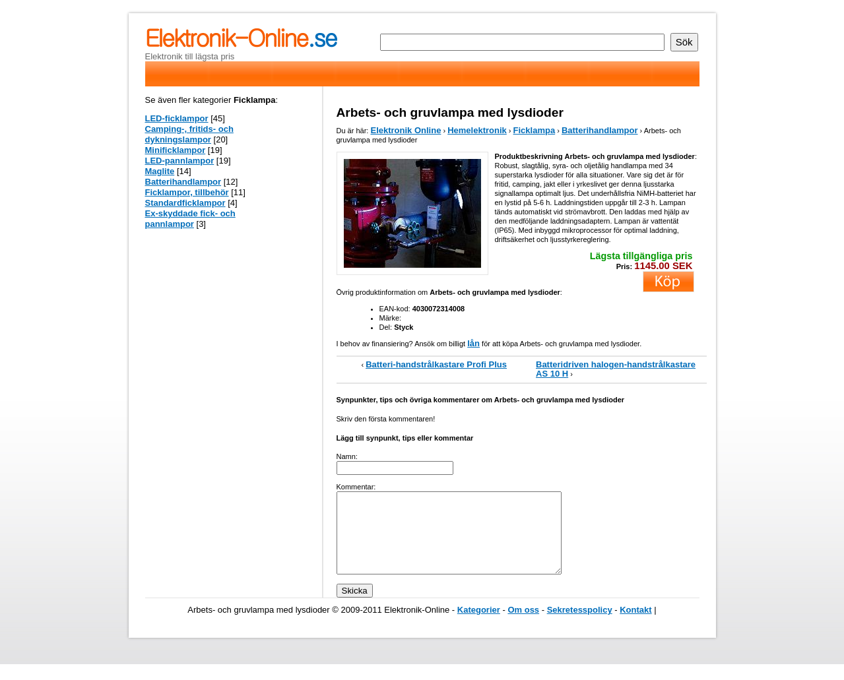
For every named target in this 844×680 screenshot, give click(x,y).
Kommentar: (356, 487)
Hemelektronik (477, 130)
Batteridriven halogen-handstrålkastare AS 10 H (616, 369)
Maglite (160, 171)
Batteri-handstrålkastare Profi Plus (436, 364)
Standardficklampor (185, 203)
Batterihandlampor (600, 130)
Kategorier (478, 626)
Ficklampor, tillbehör (187, 192)
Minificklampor (175, 150)
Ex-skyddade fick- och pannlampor (190, 218)
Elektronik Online (405, 130)
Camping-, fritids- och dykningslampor (189, 134)
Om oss (523, 626)
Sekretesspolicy (579, 626)
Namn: (347, 456)
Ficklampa (534, 130)
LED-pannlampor (179, 161)
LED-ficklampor (177, 118)
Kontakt (635, 626)
